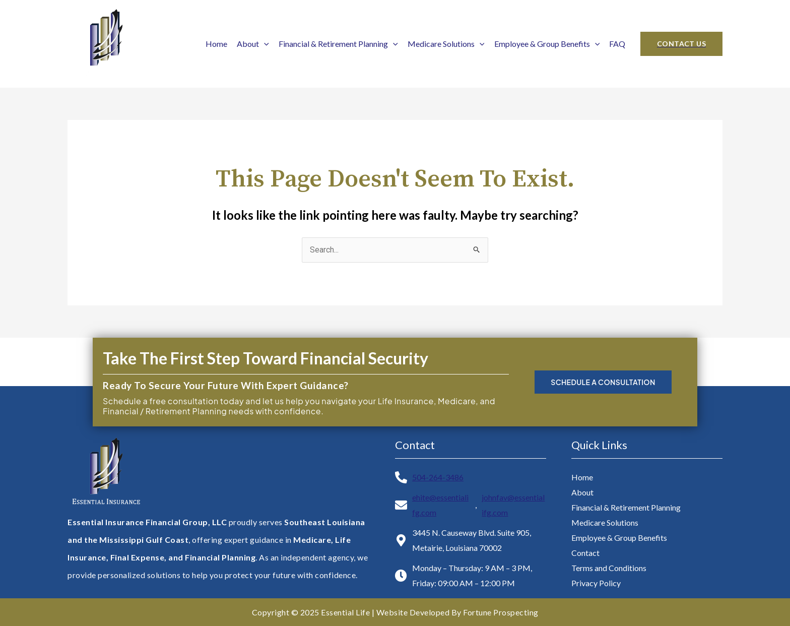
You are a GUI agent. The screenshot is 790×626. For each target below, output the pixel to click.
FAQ (617, 43)
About (253, 43)
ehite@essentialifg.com (440, 504)
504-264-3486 (438, 477)
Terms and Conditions (608, 568)
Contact (585, 552)
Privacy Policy (596, 583)
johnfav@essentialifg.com (513, 504)
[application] (264, 43)
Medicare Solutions (446, 43)
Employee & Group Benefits (547, 43)
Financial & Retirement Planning (338, 43)
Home (216, 43)
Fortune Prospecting (501, 612)
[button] (681, 44)
